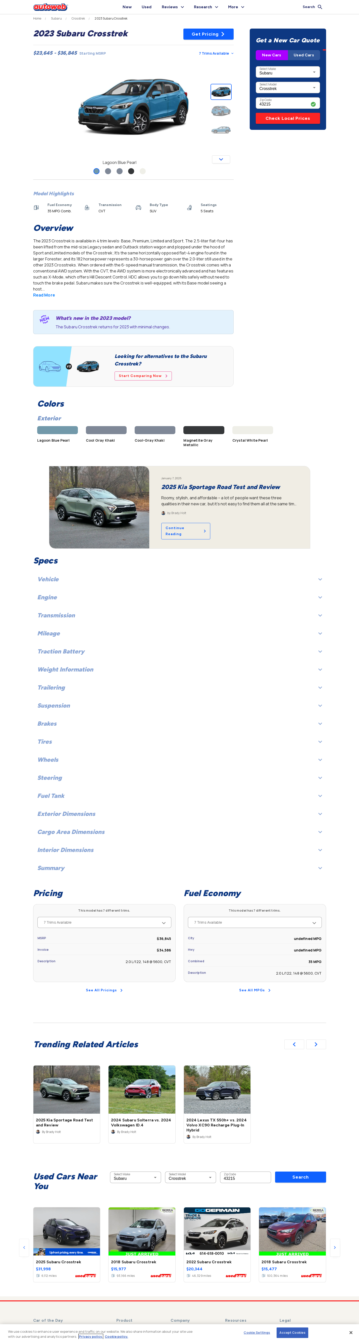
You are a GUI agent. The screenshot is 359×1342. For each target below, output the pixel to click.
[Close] (350, 1332)
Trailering (179, 687)
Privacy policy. (91, 1336)
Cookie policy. (116, 1336)
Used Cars (304, 55)
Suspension (179, 705)
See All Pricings (104, 990)
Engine (179, 597)
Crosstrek (78, 19)
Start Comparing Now (143, 376)
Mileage (179, 633)
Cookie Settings (257, 1332)
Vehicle (179, 579)
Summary (179, 868)
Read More (44, 295)
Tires (179, 741)
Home (37, 19)
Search (300, 1177)
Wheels (179, 759)
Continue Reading (186, 531)
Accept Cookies (292, 1332)
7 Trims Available (216, 53)
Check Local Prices (288, 118)
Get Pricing (208, 34)
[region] (179, 1333)
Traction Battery (179, 651)
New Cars (271, 55)
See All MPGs (255, 990)
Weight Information (179, 669)
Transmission (179, 615)
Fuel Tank (179, 795)
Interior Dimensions (179, 849)
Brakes (179, 723)
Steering (179, 777)
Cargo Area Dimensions (179, 831)
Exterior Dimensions (179, 813)
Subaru (56, 19)
